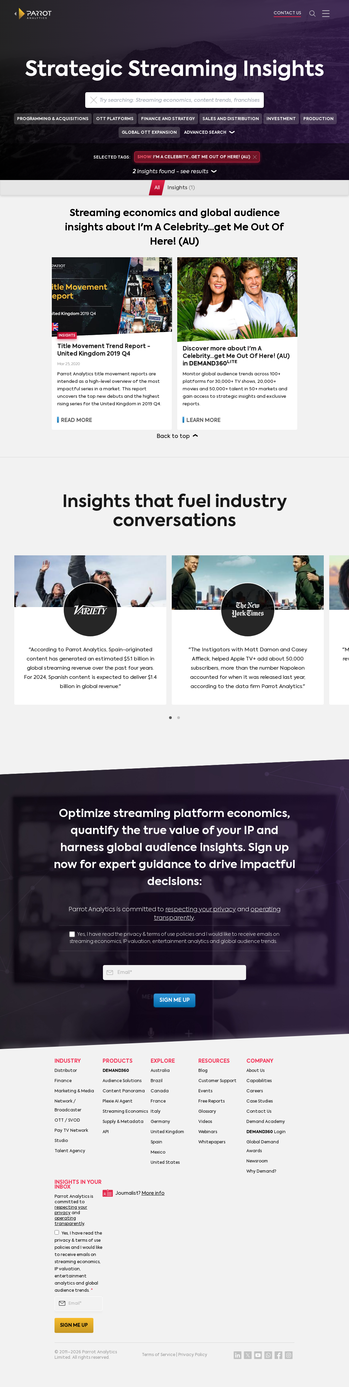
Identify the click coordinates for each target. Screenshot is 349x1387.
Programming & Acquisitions (53, 119)
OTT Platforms (115, 119)
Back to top (173, 436)
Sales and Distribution (230, 119)
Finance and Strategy (168, 119)
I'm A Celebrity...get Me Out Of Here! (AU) (197, 157)
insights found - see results (174, 172)
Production (318, 119)
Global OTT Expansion (149, 133)
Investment (281, 119)
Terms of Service (158, 1355)
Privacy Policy (192, 1355)
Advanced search (205, 133)
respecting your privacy (200, 910)
